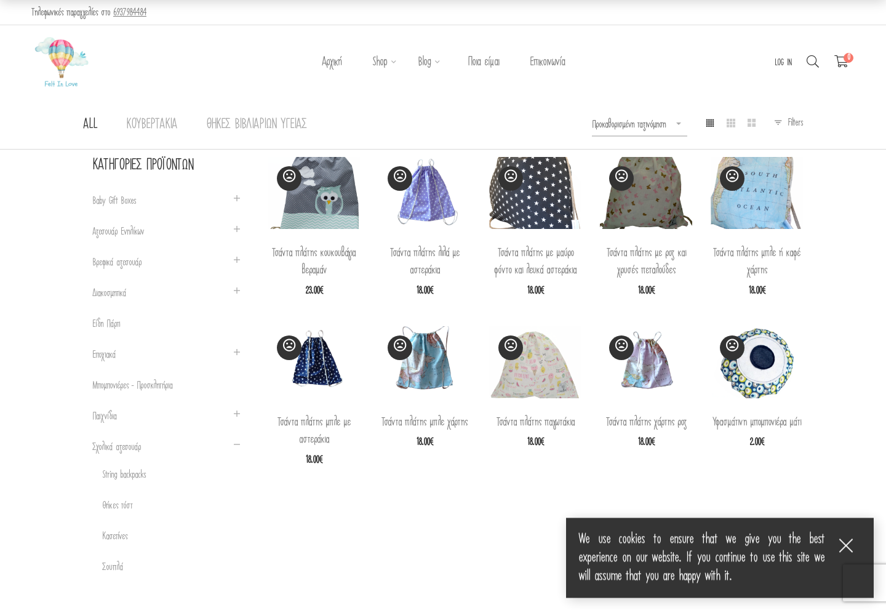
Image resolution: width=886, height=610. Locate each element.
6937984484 (129, 12)
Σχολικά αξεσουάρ (116, 447)
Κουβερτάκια (151, 124)
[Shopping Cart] (841, 62)
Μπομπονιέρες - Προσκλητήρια (132, 385)
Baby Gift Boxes (114, 201)
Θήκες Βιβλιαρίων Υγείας (256, 124)
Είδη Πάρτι (106, 324)
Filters (795, 122)
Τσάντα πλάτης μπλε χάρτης (424, 422)
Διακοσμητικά (109, 293)
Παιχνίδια (104, 416)
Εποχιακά (104, 354)
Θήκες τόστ (117, 505)
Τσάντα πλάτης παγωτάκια (536, 422)
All (90, 124)
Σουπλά (112, 567)
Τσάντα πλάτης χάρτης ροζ (646, 422)
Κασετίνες (114, 536)
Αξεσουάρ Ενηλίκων (118, 231)
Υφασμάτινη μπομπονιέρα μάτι (756, 422)
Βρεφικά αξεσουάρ (117, 262)
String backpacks (124, 474)
